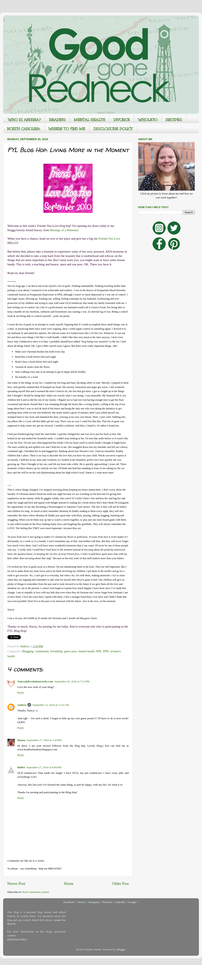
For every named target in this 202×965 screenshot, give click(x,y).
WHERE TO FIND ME (67, 128)
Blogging (27, 651)
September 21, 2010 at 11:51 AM (50, 704)
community (42, 651)
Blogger (121, 949)
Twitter (81, 902)
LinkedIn (120, 902)
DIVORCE (122, 119)
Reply (20, 692)
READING (57, 119)
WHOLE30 (147, 119)
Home (69, 883)
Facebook (68, 902)
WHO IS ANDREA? (24, 119)
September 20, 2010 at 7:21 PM (71, 681)
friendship (56, 651)
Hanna (21, 740)
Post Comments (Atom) (35, 892)
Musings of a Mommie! (64, 230)
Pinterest (107, 902)
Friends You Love (109, 238)
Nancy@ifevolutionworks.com (35, 681)
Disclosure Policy (17, 939)
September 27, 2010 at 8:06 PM (43, 767)
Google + (133, 902)
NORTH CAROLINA (23, 128)
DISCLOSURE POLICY (113, 128)
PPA (99, 651)
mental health (86, 651)
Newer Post (16, 883)
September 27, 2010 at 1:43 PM (44, 740)
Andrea (21, 704)
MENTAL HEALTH (89, 119)
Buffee (21, 767)
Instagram (93, 902)
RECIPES (174, 119)
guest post (70, 651)
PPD (106, 651)
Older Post (120, 883)
